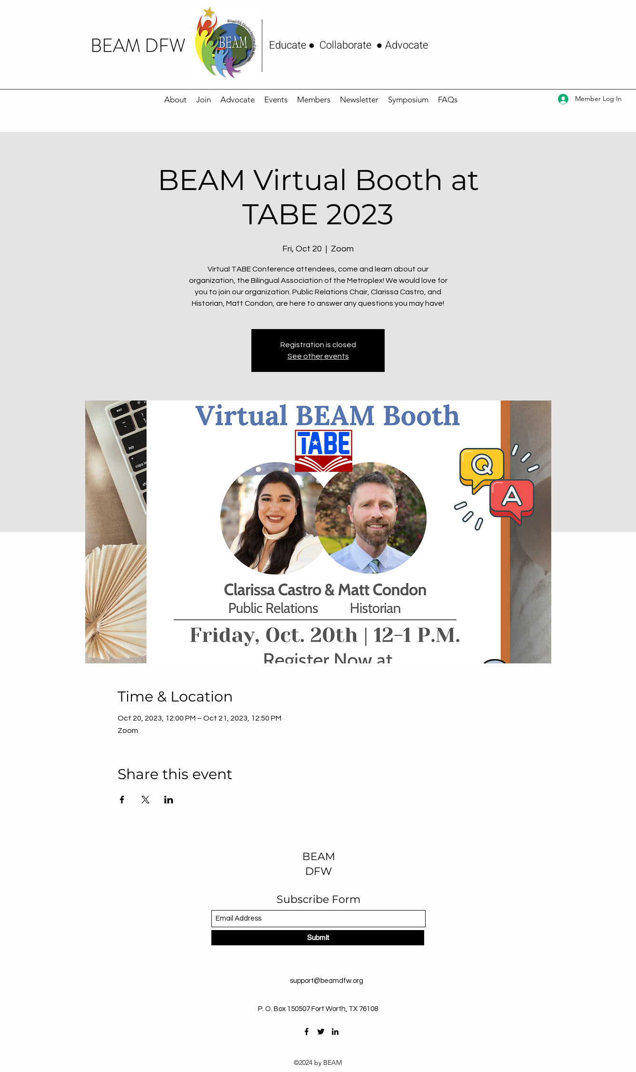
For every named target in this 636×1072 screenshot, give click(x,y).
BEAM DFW (138, 45)
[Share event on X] (145, 799)
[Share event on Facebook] (122, 799)
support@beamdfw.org (326, 980)
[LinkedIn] (335, 1031)
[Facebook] (306, 1031)
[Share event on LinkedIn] (168, 799)
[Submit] (317, 937)
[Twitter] (321, 1031)
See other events (318, 356)
